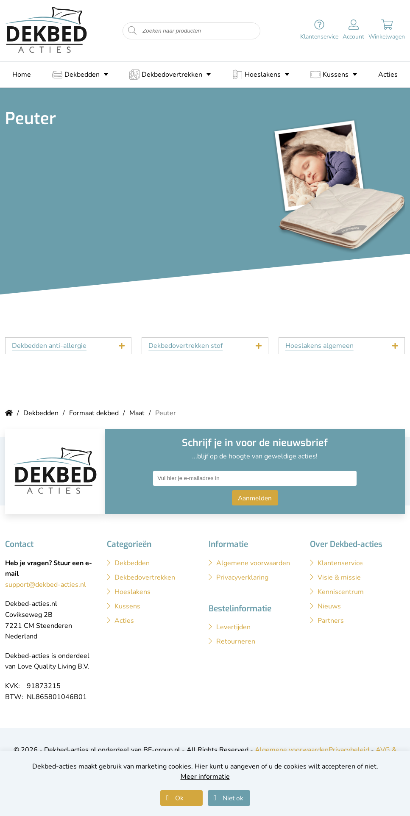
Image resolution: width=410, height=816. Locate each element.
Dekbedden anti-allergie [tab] (49, 345)
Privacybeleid (349, 750)
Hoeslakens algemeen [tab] (319, 345)
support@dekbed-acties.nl (45, 584)
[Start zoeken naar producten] (132, 30)
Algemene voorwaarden (292, 750)
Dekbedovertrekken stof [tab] (185, 345)
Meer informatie (205, 776)
